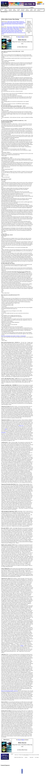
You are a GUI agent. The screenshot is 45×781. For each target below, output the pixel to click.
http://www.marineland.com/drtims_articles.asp (9, 690)
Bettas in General (5, 31)
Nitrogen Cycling (14, 30)
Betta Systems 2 (16, 26)
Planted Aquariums (14, 10)
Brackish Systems (18, 10)
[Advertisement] (38, 27)
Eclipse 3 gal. (21, 425)
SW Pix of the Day (26, 754)
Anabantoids (6, 22)
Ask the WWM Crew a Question (40, 10)
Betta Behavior (17, 31)
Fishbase (21, 645)
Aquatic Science (35, 10)
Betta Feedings (14, 32)
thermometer (3, 432)
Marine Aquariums (5, 10)
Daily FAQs (16, 754)
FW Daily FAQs (21, 754)
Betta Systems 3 (21, 26)
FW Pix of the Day (31, 754)
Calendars (26, 757)
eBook (23, 36)
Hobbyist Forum (20, 757)
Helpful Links (16, 757)
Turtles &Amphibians (27, 10)
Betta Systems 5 (10, 28)
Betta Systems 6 (16, 28)
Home (2, 9)
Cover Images (37, 757)
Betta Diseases (9, 23)
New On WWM (36, 754)
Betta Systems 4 (4, 28)
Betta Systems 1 (10, 26)
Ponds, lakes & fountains (23, 10)
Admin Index (31, 757)
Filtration (11, 29)
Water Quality (16, 29)
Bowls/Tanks (4, 29)
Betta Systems (10, 21)
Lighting (8, 29)
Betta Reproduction (20, 32)
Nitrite (6, 30)
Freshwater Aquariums (10, 10)
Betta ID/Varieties (11, 31)
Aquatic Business (31, 10)
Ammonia (3, 30)
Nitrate (9, 30)
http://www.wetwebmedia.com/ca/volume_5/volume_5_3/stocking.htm (13, 335)
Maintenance (20, 30)
